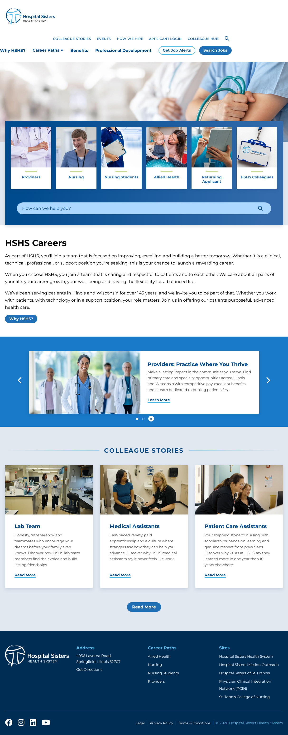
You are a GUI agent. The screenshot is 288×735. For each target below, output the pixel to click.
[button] (20, 380)
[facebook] (9, 723)
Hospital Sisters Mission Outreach (249, 664)
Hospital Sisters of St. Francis (244, 673)
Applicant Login (165, 39)
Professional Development (123, 50)
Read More (144, 607)
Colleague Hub (203, 39)
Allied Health (159, 656)
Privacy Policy (161, 723)
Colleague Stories (72, 39)
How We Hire (130, 39)
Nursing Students (163, 673)
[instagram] (21, 723)
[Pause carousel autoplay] (151, 418)
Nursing (155, 664)
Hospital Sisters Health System (246, 656)
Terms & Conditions (194, 723)
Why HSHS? (12, 50)
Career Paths (48, 50)
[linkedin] (33, 723)
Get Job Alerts (177, 50)
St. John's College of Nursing (244, 697)
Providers (156, 681)
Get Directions (89, 669)
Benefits (79, 50)
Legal (140, 723)
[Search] (227, 38)
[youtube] (46, 723)
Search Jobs (215, 50)
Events (104, 39)
